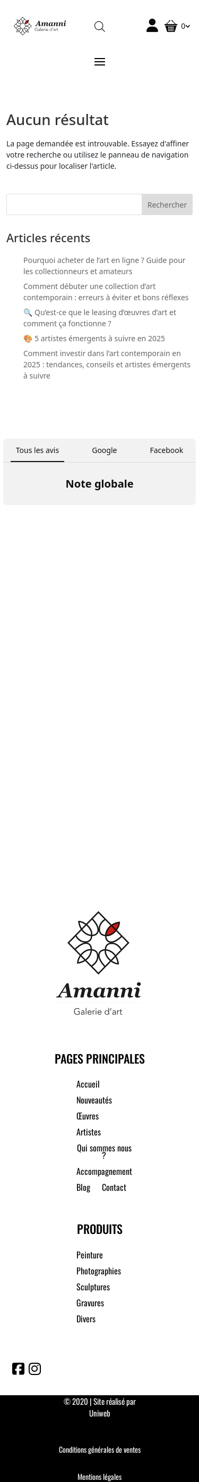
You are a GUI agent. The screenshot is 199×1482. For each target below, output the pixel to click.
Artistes (88, 1133)
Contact (114, 1188)
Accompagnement (104, 1172)
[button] (8, 691)
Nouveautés (94, 1101)
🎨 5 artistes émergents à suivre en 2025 (94, 338)
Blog (83, 1188)
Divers (86, 1320)
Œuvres (87, 1117)
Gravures (90, 1304)
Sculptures (93, 1288)
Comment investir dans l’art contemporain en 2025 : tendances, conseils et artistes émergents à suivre (107, 364)
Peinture (89, 1256)
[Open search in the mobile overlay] (99, 25)
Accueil (88, 1085)
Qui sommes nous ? (104, 1153)
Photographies (98, 1272)
